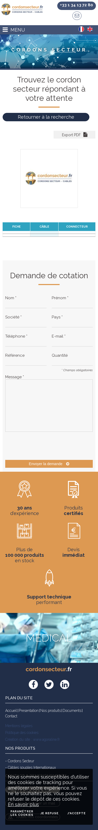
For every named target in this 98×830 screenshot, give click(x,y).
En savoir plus (23, 804)
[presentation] (45, 445)
